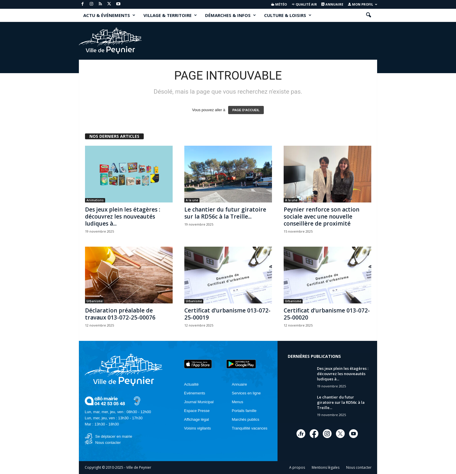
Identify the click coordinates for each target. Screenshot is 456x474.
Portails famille (244, 410)
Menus (237, 402)
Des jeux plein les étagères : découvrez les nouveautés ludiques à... (122, 216)
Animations (95, 200)
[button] (368, 15)
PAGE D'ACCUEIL (246, 110)
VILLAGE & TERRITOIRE (170, 15)
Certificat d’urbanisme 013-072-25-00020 (327, 314)
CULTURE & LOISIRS (287, 15)
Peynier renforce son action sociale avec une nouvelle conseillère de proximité (321, 216)
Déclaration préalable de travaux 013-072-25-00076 (120, 314)
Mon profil (362, 4)
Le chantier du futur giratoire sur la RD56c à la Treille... (225, 213)
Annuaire (332, 4)
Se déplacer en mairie (113, 436)
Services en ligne (246, 393)
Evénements (194, 393)
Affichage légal (196, 419)
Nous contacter (108, 442)
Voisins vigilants (197, 428)
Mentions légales (325, 467)
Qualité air (304, 4)
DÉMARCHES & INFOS (230, 15)
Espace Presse (196, 410)
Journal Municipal (199, 402)
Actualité (191, 384)
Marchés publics (245, 419)
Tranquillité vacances (250, 428)
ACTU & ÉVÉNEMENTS (109, 15)
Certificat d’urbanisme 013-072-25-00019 (227, 314)
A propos (297, 467)
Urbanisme (94, 301)
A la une (192, 200)
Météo (279, 4)
